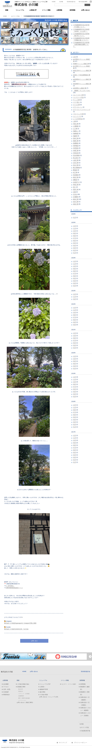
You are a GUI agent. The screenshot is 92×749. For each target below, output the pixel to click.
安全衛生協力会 (71, 1)
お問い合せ (34, 641)
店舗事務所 (21, 696)
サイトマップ (63, 742)
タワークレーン (77, 107)
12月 (74, 226)
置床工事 (75, 189)
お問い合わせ (85, 10)
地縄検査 (75, 133)
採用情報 (72, 10)
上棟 (74, 121)
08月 (74, 235)
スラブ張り (76, 102)
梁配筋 (75, 179)
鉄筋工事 (75, 204)
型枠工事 (75, 138)
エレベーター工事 (78, 95)
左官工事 (75, 162)
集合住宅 (20, 689)
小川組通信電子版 (85, 730)
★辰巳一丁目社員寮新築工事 (81, 75)
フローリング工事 (78, 114)
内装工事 (75, 123)
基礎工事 (75, 141)
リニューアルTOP (45, 684)
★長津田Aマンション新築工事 (82, 79)
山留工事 (75, 160)
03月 (74, 248)
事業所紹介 (6, 694)
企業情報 (59, 10)
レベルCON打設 (78, 119)
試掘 (74, 192)
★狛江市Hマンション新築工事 (82, 70)
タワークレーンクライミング (81, 109)
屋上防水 (75, 158)
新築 (6, 10)
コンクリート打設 (78, 97)
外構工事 (75, 150)
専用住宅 (20, 691)
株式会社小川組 (7, 672)
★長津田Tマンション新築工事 (82, 83)
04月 (74, 245)
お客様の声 (33, 10)
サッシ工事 (76, 100)
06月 (74, 240)
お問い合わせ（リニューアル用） (49, 697)
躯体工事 (75, 199)
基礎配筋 (75, 143)
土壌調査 (75, 126)
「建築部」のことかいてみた (81, 90)
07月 (74, 238)
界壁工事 (75, 184)
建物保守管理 (44, 689)
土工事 (75, 128)
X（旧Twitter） (10, 585)
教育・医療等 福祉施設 (24, 698)
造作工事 (75, 201)
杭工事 (75, 172)
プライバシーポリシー (80, 742)
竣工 (74, 187)
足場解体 (75, 197)
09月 (74, 233)
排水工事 (75, 165)
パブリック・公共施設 (24, 693)
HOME (53, 1)
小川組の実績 (44, 694)
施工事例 (42, 692)
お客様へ (42, 686)
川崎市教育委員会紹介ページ (14, 587)
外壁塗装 (75, 148)
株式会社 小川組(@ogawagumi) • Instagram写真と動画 (20, 623)
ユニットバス (77, 116)
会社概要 (6, 684)
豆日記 (75, 194)
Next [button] (90, 656)
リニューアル (20, 10)
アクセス (6, 686)
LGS (74, 57)
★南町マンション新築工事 (81, 63)
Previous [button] (1, 656)
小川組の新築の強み (23, 684)
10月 (74, 231)
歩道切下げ (76, 182)
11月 (74, 228)
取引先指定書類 (83, 1)
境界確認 (75, 145)
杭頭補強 (75, 175)
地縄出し (75, 131)
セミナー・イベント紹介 (68, 684)
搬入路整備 (76, 167)
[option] (23, 656)
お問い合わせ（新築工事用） (25, 702)
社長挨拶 (6, 692)
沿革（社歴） (7, 689)
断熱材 (75, 170)
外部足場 (75, 153)
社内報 (61, 1)
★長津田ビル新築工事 (79, 88)
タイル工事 (76, 104)
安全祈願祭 (76, 155)
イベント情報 (46, 10)
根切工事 (75, 177)
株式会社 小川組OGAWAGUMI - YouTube (16, 629)
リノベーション (22, 700)
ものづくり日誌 (15, 16)
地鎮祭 (75, 136)
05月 (74, 243)
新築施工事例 (21, 686)
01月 (74, 217)
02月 (74, 250)
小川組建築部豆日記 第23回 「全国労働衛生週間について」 (81, 44)
